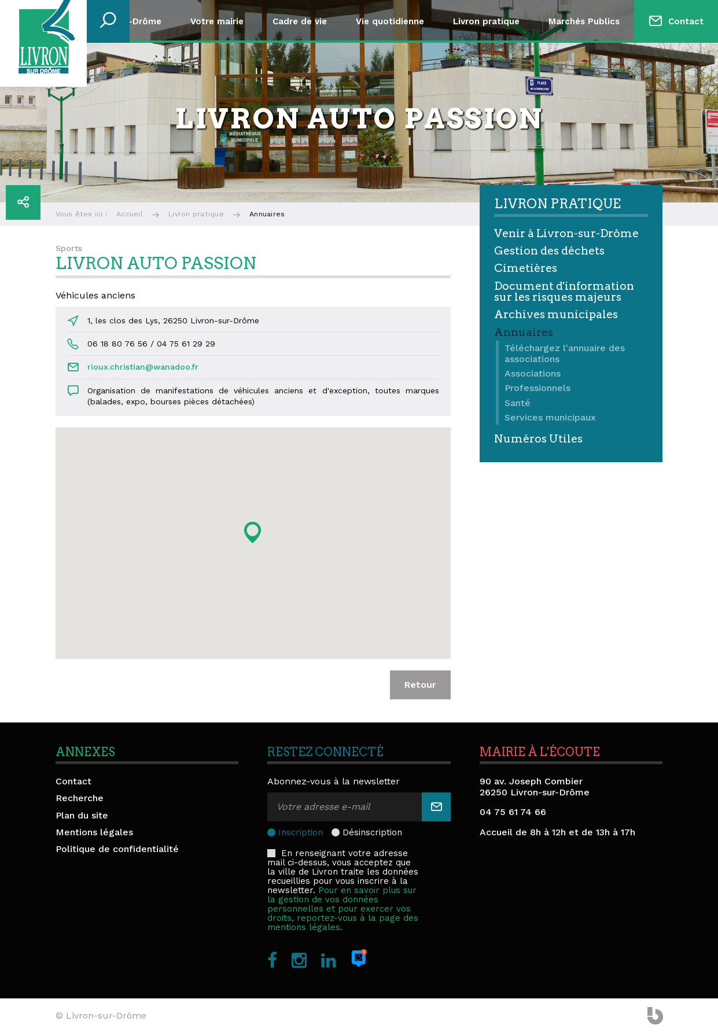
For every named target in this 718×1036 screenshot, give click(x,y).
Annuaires (523, 332)
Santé (518, 402)
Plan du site (82, 815)
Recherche (80, 797)
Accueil (129, 214)
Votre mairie (217, 21)
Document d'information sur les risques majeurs (564, 292)
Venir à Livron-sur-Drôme (566, 233)
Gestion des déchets (549, 250)
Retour (420, 684)
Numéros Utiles (538, 438)
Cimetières (525, 268)
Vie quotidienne (390, 21)
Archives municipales (556, 314)
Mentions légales (94, 832)
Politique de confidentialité (117, 848)
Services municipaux (550, 417)
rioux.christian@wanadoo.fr (142, 366)
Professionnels (537, 387)
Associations (533, 373)
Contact (686, 21)
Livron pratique (486, 21)
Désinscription (372, 832)
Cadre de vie (300, 21)
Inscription (300, 832)
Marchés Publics (584, 21)
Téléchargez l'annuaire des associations (565, 353)
